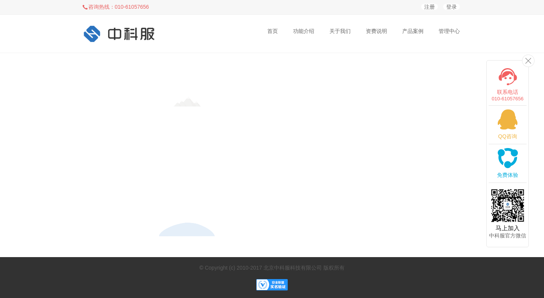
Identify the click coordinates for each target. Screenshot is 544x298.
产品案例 (412, 31)
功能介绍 (303, 31)
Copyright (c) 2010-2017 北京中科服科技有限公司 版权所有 (275, 268)
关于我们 (340, 31)
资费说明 (376, 31)
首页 (272, 31)
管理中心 (449, 31)
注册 (429, 7)
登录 (451, 7)
